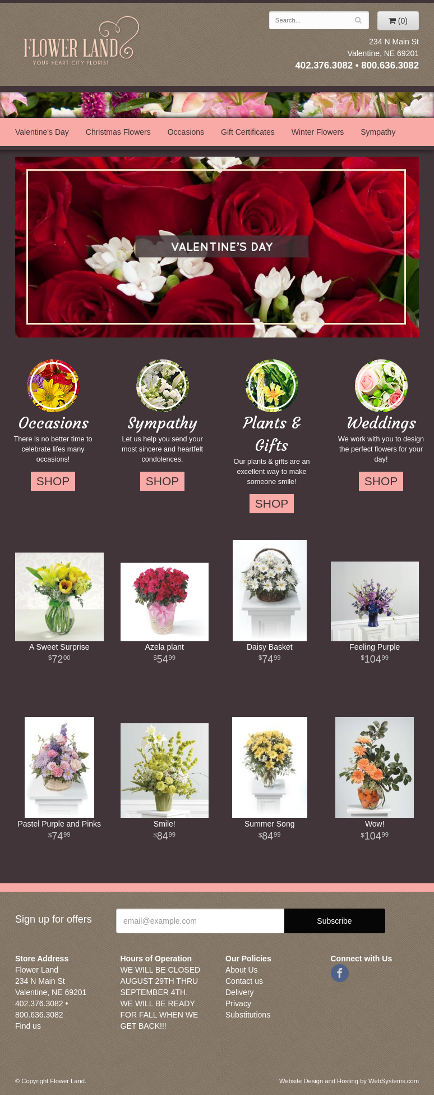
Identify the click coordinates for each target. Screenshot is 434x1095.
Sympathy (378, 131)
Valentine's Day (42, 131)
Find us (28, 1025)
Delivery (239, 992)
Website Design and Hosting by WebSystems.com (349, 1081)
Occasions (186, 131)
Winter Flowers (318, 131)
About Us (241, 969)
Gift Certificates (248, 131)
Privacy (238, 1003)
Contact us (244, 981)
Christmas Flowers (118, 131)
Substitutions (247, 1014)
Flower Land (82, 41)
